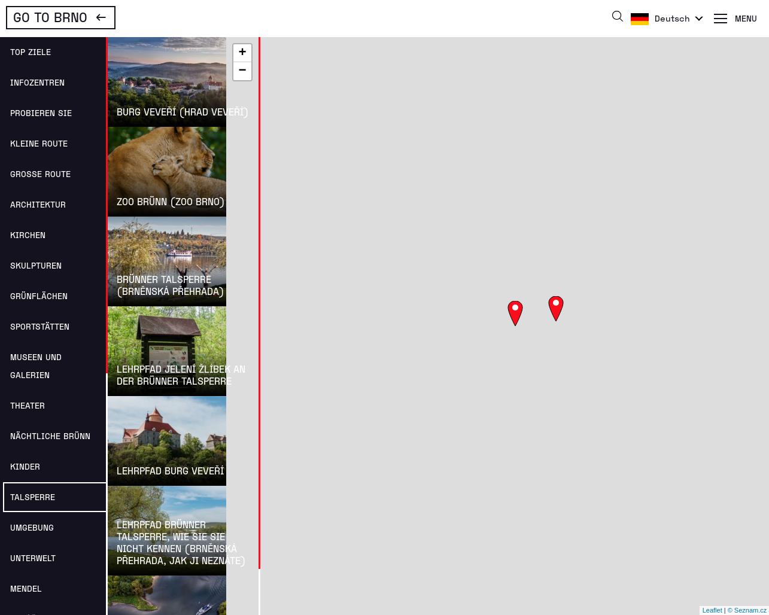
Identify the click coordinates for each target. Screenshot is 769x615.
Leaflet (712, 610)
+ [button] (242, 53)
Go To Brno (50, 17)
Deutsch (672, 18)
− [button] (242, 71)
